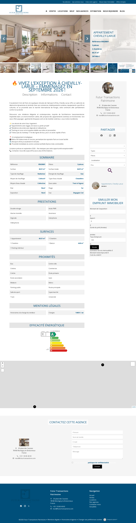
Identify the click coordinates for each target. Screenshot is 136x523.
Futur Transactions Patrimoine (108, 99)
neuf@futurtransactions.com (109, 115)
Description (29, 94)
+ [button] (2, 363)
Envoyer (97, 466)
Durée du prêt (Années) (98, 227)
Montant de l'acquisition (98, 209)
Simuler (94, 247)
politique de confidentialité (98, 463)
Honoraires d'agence (69, 520)
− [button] (2, 366)
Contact (66, 94)
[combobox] (108, 146)
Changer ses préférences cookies (90, 520)
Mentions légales (54, 520)
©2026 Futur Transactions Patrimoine (32, 520)
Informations (49, 94)
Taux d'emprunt (95, 237)
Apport (92, 218)
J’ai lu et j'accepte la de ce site (95, 463)
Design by (112, 519)
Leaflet (134, 407)
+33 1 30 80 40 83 (109, 113)
